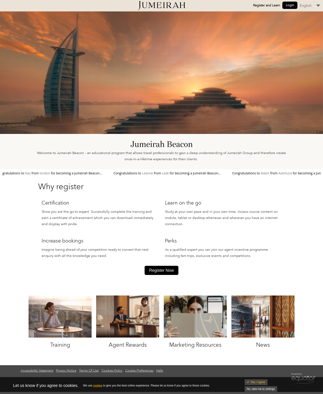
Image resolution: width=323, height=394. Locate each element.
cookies (97, 385)
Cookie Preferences (139, 370)
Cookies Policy (111, 370)
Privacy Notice (66, 370)
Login (290, 5)
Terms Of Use (89, 370)
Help (159, 370)
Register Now (161, 270)
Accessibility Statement (37, 370)
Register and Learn (266, 5)
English (306, 6)
